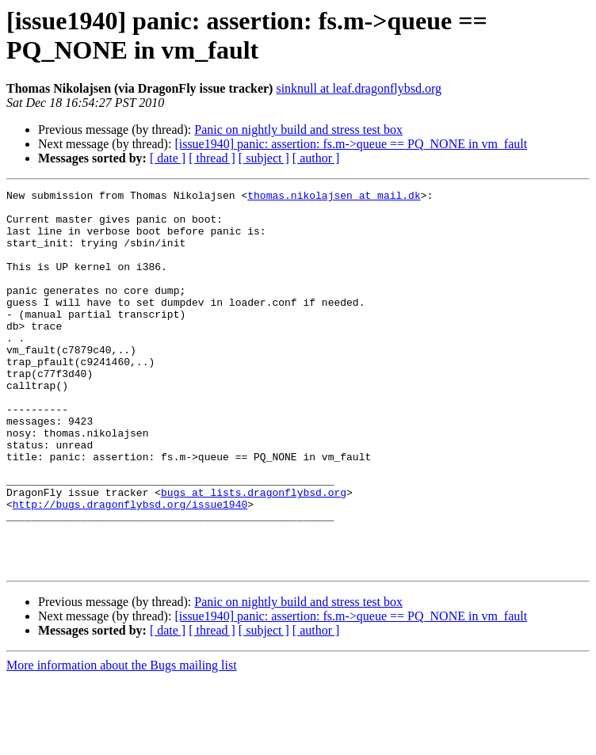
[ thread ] (212, 158)
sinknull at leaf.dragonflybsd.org (358, 88)
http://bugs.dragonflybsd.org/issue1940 (130, 568)
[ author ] (316, 158)
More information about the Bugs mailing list (121, 741)
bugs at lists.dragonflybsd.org (253, 554)
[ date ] (167, 158)
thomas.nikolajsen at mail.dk (333, 197)
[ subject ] (264, 158)
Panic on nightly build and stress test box (298, 129)
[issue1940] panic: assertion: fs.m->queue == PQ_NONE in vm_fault (350, 144)
